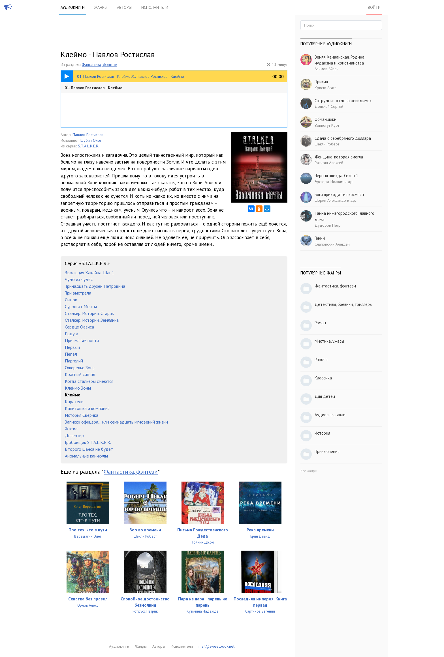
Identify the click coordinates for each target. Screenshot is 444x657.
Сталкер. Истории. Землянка (92, 320)
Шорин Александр (330, 200)
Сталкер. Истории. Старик (89, 313)
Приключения (327, 451)
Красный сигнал (80, 374)
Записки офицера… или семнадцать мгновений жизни (116, 422)
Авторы (124, 7)
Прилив (321, 81)
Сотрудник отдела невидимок (343, 100)
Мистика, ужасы (329, 341)
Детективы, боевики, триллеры (343, 304)
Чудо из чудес (79, 279)
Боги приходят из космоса (339, 194)
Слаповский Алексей (332, 244)
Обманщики (325, 119)
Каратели (74, 401)
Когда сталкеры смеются (89, 381)
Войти (374, 7)
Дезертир (74, 435)
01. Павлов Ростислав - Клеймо (93, 87)
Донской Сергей (329, 106)
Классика (323, 378)
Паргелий (74, 361)
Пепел (71, 354)
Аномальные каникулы (86, 456)
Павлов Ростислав (87, 134)
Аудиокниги (73, 7)
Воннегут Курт (327, 125)
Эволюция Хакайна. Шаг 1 (89, 272)
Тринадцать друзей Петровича (95, 286)
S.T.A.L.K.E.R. (88, 146)
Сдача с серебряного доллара (343, 138)
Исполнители (154, 7)
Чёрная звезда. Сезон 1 (336, 175)
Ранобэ (321, 359)
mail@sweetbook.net (216, 646)
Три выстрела (78, 293)
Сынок (71, 299)
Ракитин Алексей (329, 162)
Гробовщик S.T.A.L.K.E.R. (88, 442)
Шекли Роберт (327, 144)
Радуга (71, 333)
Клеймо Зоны (78, 388)
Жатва (71, 428)
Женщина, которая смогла (339, 157)
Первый (72, 347)
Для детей (325, 396)
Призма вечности (82, 340)
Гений (320, 238)
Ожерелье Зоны (80, 367)
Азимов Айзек (326, 68)
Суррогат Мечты (81, 306)
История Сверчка (81, 415)
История (322, 433)
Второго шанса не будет (89, 449)
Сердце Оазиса (79, 327)
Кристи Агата (325, 87)
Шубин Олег (90, 140)
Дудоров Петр (328, 225)
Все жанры (308, 471)
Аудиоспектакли (330, 414)
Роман (320, 322)
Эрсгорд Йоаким (329, 181)
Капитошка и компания (87, 408)
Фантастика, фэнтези (99, 64)
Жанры (100, 7)
